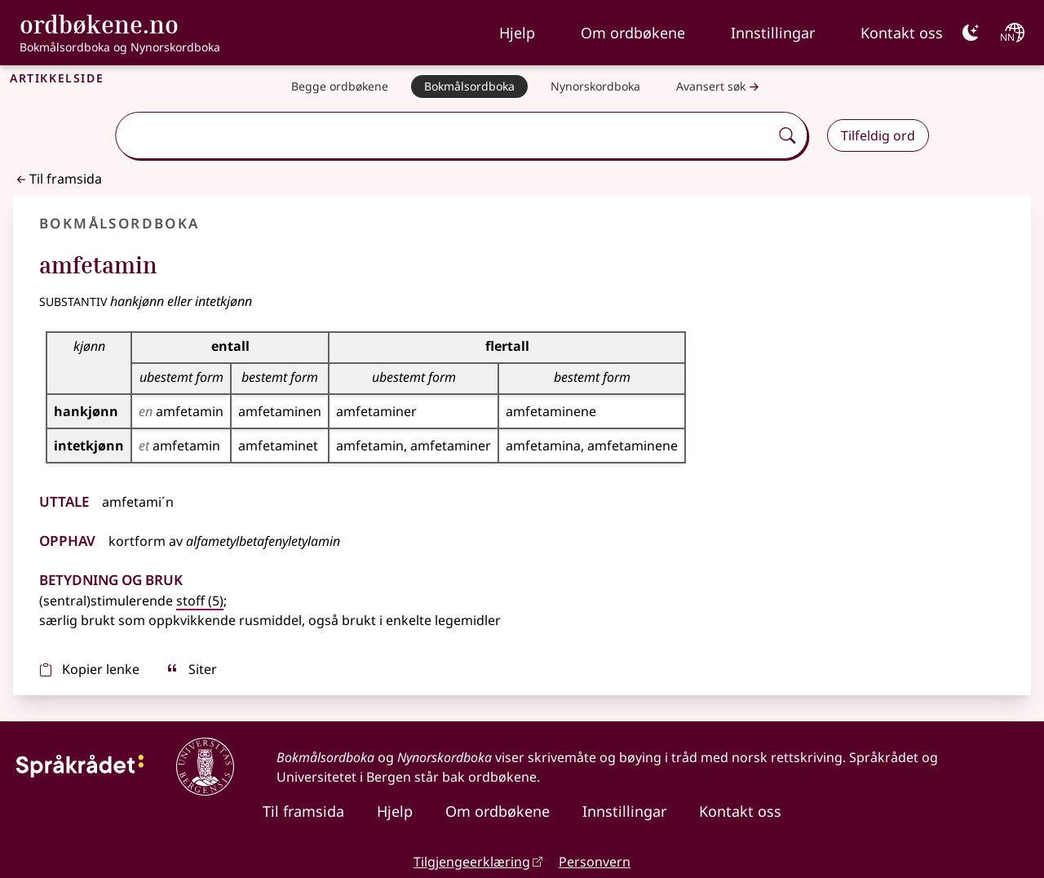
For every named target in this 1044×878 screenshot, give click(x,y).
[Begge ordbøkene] (339, 86)
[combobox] (444, 135)
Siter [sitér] (191, 669)
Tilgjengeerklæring (472, 862)
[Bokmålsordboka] (469, 86)
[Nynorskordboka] (595, 86)
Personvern (594, 862)
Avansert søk (719, 86)
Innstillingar (773, 32)
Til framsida (57, 179)
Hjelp (517, 32)
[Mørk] (970, 32)
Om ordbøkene (633, 32)
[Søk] (787, 135)
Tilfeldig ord (878, 135)
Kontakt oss (901, 32)
